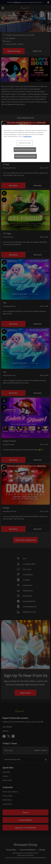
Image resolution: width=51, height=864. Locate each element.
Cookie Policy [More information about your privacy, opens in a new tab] (27, 136)
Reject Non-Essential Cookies (25, 149)
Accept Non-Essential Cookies (25, 156)
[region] (25, 143)
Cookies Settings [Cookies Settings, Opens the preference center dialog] (25, 143)
